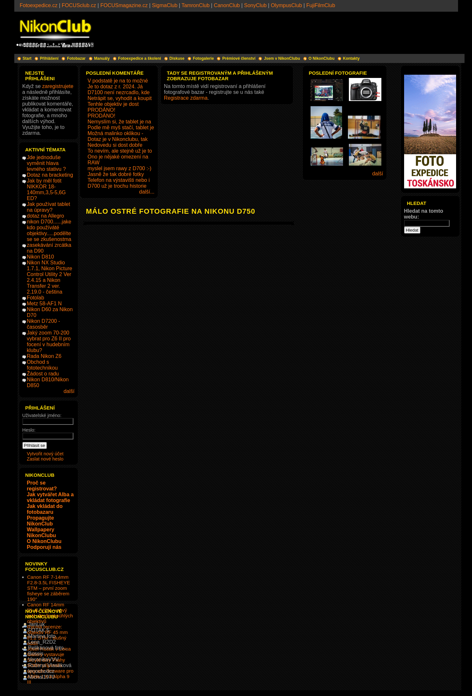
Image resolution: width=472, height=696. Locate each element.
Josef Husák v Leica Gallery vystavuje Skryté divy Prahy (49, 654)
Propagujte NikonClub (40, 520)
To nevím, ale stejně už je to (120, 151)
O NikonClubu (322, 58)
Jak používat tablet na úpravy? (48, 207)
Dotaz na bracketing (50, 175)
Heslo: (29, 430)
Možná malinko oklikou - (116, 133)
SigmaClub (164, 5)
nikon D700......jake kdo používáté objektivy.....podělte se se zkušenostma (49, 230)
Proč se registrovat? (42, 485)
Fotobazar (76, 58)
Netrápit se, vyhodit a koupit (120, 98)
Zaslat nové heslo (45, 459)
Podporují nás (44, 547)
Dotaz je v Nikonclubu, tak (118, 139)
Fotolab (35, 297)
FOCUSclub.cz (79, 5)
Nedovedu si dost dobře (115, 145)
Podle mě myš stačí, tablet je (121, 127)
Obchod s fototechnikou (42, 365)
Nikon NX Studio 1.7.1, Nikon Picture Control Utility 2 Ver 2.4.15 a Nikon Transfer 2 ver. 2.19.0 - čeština (49, 277)
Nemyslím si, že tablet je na (119, 121)
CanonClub (227, 5)
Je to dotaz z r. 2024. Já (115, 86)
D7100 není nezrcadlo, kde (119, 92)
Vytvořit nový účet (45, 453)
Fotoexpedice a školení (139, 58)
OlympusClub (286, 5)
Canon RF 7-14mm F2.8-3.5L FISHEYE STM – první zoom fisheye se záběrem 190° (48, 588)
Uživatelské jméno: (42, 415)
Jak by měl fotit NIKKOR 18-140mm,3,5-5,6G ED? (46, 189)
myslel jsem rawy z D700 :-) (119, 168)
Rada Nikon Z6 (44, 356)
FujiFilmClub (320, 5)
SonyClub (255, 5)
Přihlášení (49, 58)
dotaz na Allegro (45, 216)
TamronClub (196, 5)
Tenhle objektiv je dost (113, 104)
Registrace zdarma (186, 98)
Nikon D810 (40, 256)
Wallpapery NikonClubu (41, 532)
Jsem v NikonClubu (282, 58)
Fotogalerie (203, 58)
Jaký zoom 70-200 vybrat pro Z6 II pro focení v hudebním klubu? (49, 341)
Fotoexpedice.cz (39, 5)
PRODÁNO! (101, 110)
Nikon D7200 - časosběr (43, 324)
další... (146, 192)
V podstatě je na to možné (118, 80)
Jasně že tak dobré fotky (116, 174)
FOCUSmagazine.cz (124, 5)
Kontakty (351, 58)
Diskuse (177, 58)
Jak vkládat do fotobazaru (45, 509)
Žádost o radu (43, 373)
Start (27, 58)
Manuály (102, 58)
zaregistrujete (57, 86)
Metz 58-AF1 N (44, 303)
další (69, 391)
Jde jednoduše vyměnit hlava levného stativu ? (46, 163)
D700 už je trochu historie (117, 186)
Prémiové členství (238, 58)
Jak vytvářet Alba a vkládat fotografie (50, 497)
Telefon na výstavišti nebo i (119, 180)
